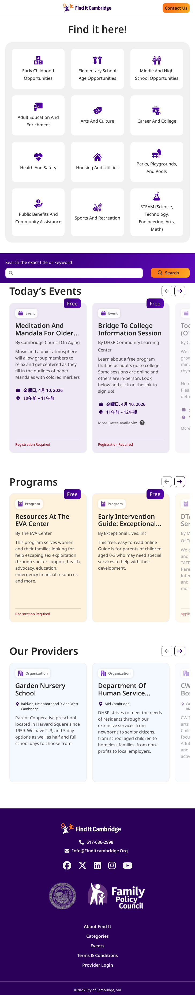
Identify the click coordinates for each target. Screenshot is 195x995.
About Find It (97, 926)
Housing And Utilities (97, 162)
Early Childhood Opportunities (38, 68)
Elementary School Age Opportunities (97, 68)
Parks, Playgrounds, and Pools (157, 161)
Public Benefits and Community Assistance (38, 212)
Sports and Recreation (97, 212)
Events (97, 946)
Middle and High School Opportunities (156, 68)
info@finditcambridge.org (100, 851)
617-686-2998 (100, 842)
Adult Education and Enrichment (38, 115)
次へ (179, 291)
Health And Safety (38, 162)
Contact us (176, 8)
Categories (97, 936)
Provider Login (97, 965)
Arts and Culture (97, 115)
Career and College (156, 115)
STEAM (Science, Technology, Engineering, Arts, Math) (157, 212)
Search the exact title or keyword (38, 262)
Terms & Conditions (97, 955)
